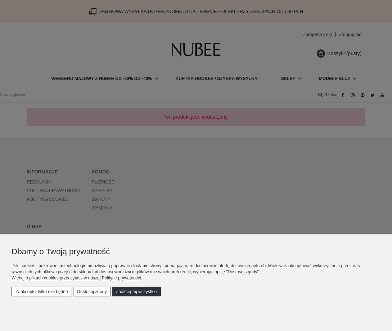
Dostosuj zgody (92, 291)
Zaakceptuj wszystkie (136, 291)
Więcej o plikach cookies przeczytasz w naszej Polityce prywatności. (77, 278)
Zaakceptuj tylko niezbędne (41, 291)
